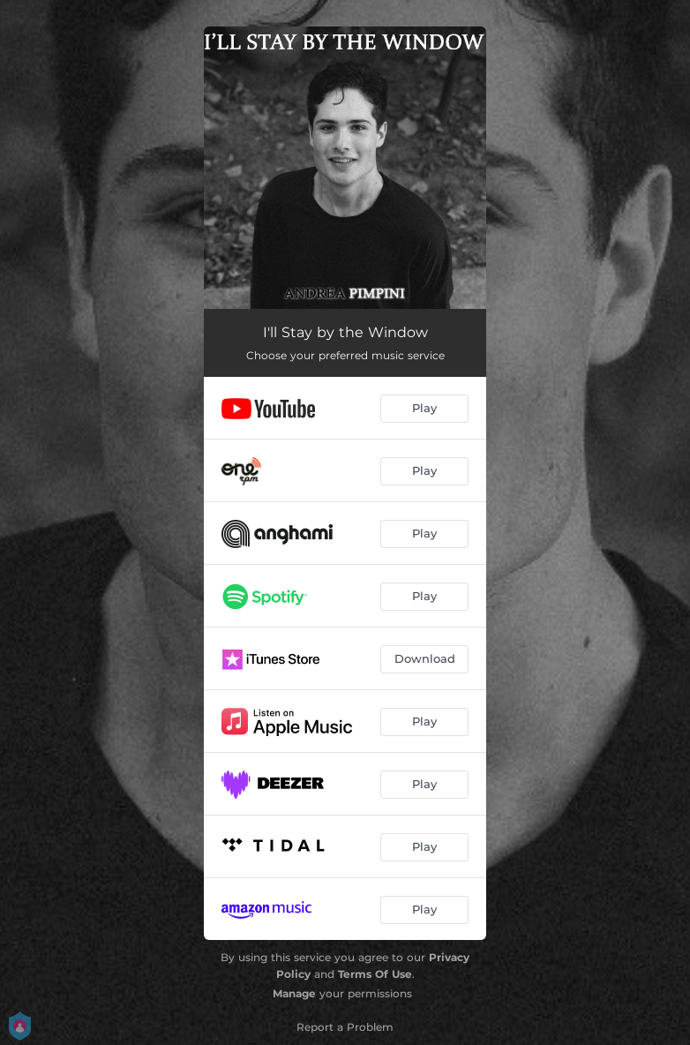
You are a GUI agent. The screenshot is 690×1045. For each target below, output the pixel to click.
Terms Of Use (375, 974)
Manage (294, 993)
